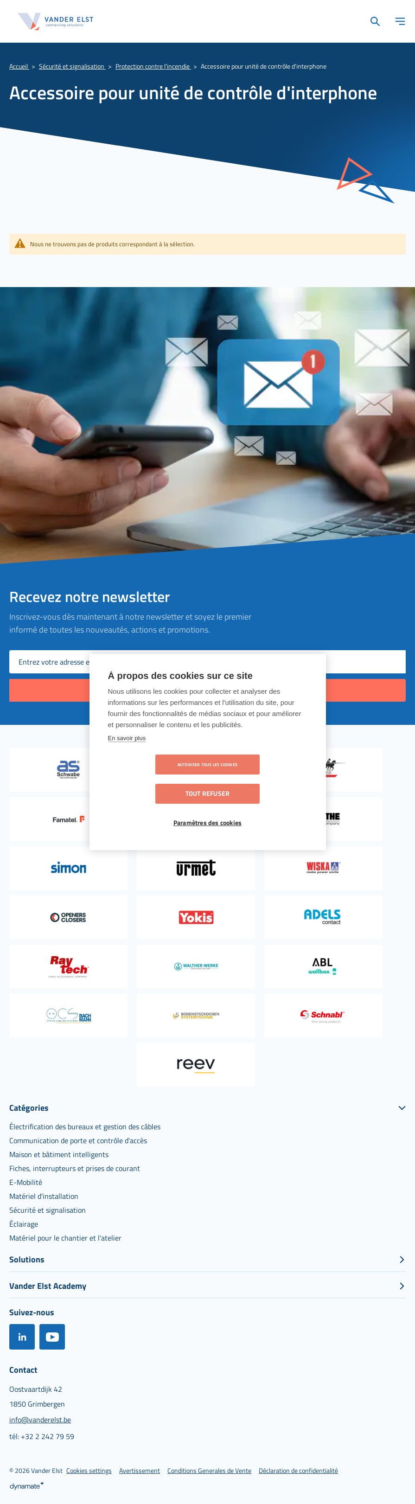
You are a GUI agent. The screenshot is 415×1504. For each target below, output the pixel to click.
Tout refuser (261, 779)
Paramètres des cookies (207, 808)
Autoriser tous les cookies (154, 779)
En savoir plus (127, 752)
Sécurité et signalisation (72, 66)
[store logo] (55, 21)
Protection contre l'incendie (153, 66)
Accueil (19, 66)
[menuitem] (84, 1126)
